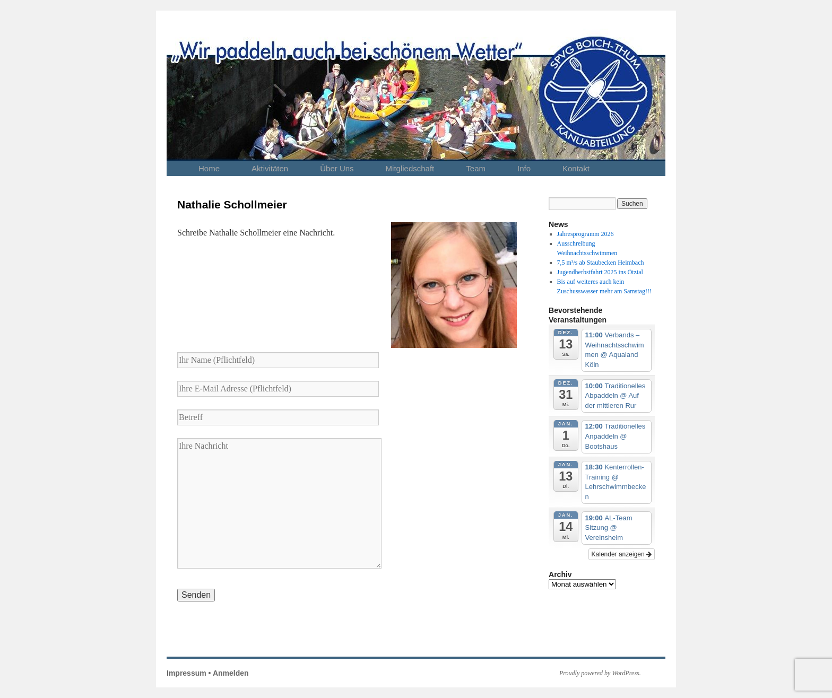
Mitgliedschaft (410, 168)
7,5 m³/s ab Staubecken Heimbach (600, 262)
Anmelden (231, 673)
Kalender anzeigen (622, 554)
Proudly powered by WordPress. (600, 673)
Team (476, 168)
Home (209, 168)
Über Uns (336, 168)
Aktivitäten (270, 168)
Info (524, 168)
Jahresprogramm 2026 (585, 234)
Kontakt (576, 168)
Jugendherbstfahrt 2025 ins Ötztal (600, 272)
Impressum (186, 673)
